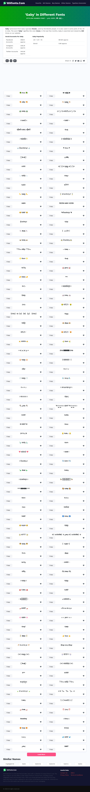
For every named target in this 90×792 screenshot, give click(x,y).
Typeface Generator (79, 3)
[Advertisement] (45, 76)
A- (7, 60)
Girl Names (47, 3)
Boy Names (56, 3)
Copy (8, 96)
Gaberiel (52, 764)
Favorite (38, 3)
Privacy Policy (64, 775)
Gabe (24, 764)
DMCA (73, 773)
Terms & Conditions (77, 775)
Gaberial (38, 764)
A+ (15, 60)
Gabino (66, 764)
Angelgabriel (10, 764)
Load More (41, 754)
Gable (80, 764)
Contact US (63, 773)
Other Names (66, 3)
